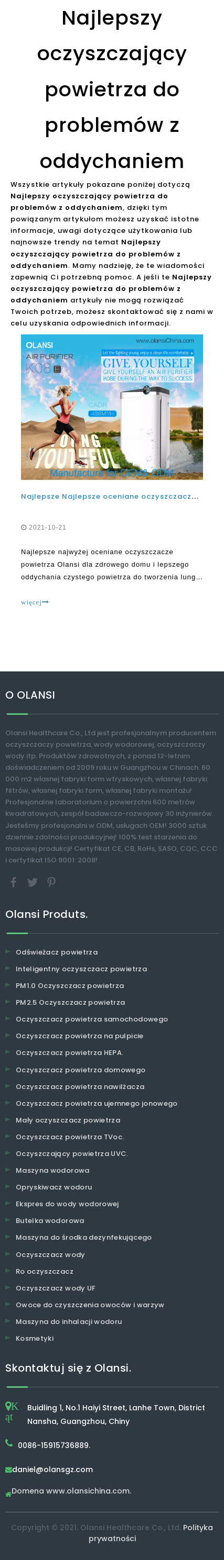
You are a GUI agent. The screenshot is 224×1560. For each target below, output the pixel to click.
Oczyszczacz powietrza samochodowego (92, 1019)
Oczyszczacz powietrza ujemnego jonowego (97, 1103)
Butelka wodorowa (50, 1221)
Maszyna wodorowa (53, 1170)
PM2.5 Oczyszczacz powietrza (70, 1002)
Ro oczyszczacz (44, 1271)
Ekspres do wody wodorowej (67, 1204)
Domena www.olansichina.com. (71, 1491)
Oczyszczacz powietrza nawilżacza (80, 1087)
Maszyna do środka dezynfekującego (84, 1237)
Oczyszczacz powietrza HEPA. (69, 1053)
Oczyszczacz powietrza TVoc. (70, 1137)
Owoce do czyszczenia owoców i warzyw (90, 1305)
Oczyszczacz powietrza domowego (81, 1070)
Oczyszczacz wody (51, 1255)
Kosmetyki (35, 1338)
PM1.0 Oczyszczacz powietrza (70, 986)
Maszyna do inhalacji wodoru (69, 1322)
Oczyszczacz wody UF (56, 1288)
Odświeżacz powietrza (57, 952)
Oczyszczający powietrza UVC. (72, 1154)
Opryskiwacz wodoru (54, 1187)
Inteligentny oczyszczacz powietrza (81, 969)
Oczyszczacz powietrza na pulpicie (80, 1036)
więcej (35, 602)
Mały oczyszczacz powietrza (68, 1120)
